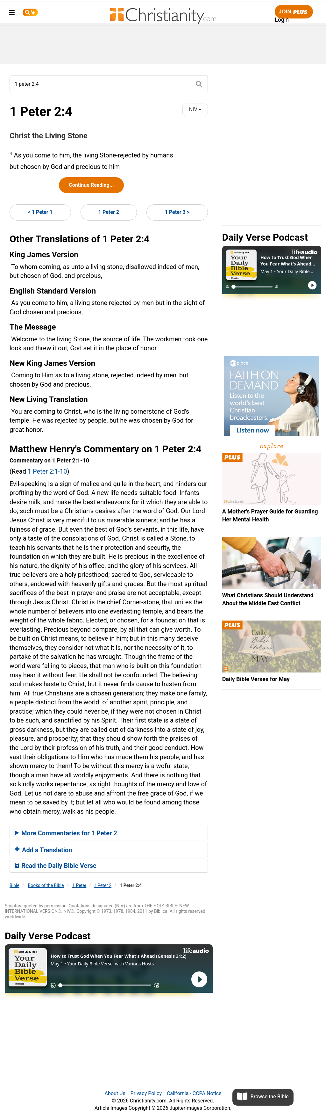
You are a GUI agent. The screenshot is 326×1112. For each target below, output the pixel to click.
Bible (14, 885)
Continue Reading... (91, 185)
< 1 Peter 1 (40, 212)
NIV (195, 109)
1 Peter (79, 885)
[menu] (12, 13)
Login (282, 20)
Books (46, 885)
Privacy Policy (146, 1093)
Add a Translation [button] (43, 850)
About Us (114, 1093)
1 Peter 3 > (177, 212)
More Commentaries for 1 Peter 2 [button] (66, 833)
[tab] (109, 833)
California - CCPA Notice (194, 1093)
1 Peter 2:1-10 (47, 471)
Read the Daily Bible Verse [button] (55, 865)
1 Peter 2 (108, 212)
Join (294, 12)
